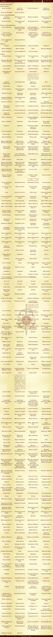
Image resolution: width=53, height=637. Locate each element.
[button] (42, 1)
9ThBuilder (3, 1)
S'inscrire (50, 0)
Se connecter (46, 0)
